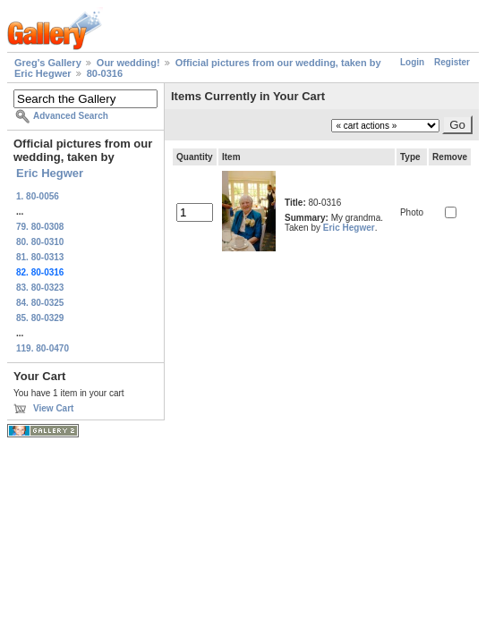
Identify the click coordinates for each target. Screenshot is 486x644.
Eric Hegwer (49, 173)
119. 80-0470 (42, 348)
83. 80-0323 (40, 287)
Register (452, 62)
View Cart (53, 408)
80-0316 (105, 73)
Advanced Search (70, 116)
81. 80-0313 (40, 257)
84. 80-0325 (40, 303)
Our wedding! (128, 62)
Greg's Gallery (47, 62)
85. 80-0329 (40, 318)
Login (412, 62)
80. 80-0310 (40, 242)
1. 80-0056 (37, 196)
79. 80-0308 (40, 227)
